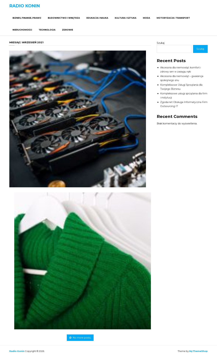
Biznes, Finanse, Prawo (27, 18)
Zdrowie (67, 30)
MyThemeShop (198, 351)
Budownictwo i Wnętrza (64, 18)
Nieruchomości (22, 30)
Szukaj (160, 42)
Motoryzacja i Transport (173, 18)
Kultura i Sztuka (125, 18)
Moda (146, 18)
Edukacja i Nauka (97, 18)
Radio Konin (24, 6)
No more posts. (80, 337)
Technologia (47, 30)
